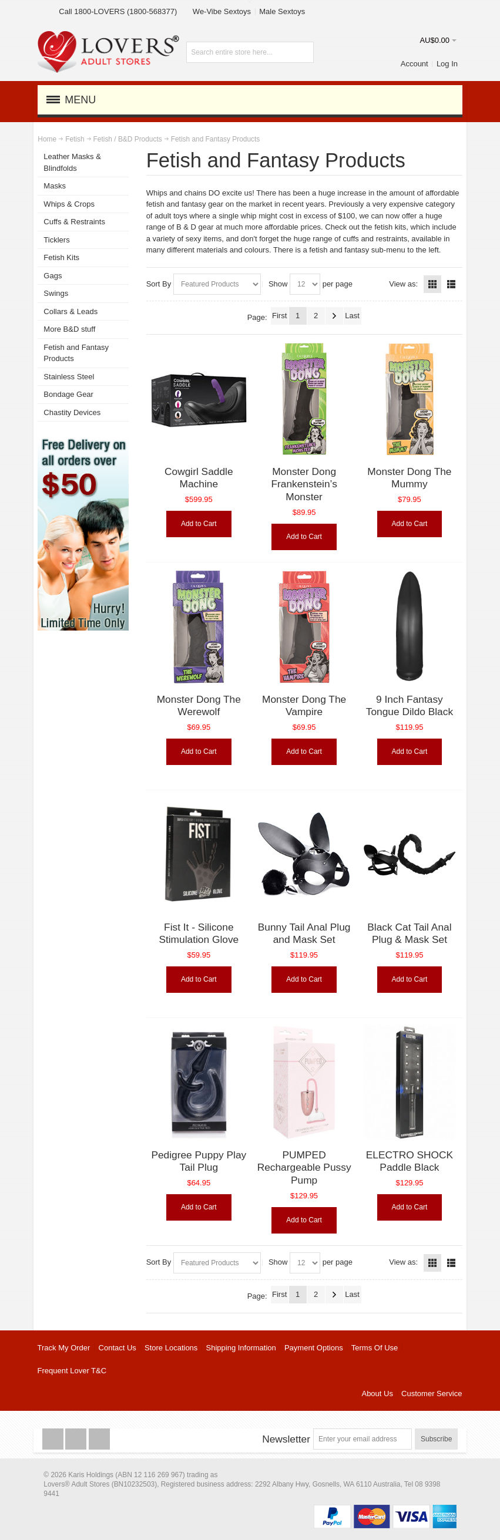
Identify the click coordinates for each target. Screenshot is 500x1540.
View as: (403, 283)
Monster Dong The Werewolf (199, 705)
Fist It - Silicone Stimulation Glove (199, 933)
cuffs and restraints (375, 238)
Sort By (159, 283)
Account (414, 63)
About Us (376, 1393)
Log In (447, 63)
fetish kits (390, 227)
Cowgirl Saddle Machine (199, 478)
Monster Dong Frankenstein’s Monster (304, 484)
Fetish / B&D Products (127, 139)
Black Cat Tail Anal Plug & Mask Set (409, 933)
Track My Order (64, 1347)
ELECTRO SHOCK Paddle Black (409, 1161)
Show (278, 283)
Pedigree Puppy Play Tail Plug (198, 1161)
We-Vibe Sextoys (222, 11)
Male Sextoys (282, 11)
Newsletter (286, 1439)
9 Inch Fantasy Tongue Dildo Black (409, 705)
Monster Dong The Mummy (409, 478)
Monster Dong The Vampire (304, 705)
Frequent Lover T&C (72, 1370)
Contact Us (117, 1347)
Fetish (74, 139)
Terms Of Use (374, 1347)
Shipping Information (241, 1347)
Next (334, 316)
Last (352, 315)
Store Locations (171, 1347)
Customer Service (431, 1393)
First (279, 315)
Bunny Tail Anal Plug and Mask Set (304, 933)
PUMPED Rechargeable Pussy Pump (304, 1167)
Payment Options (313, 1347)
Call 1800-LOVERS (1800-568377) (118, 11)
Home (47, 139)
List (451, 284)
